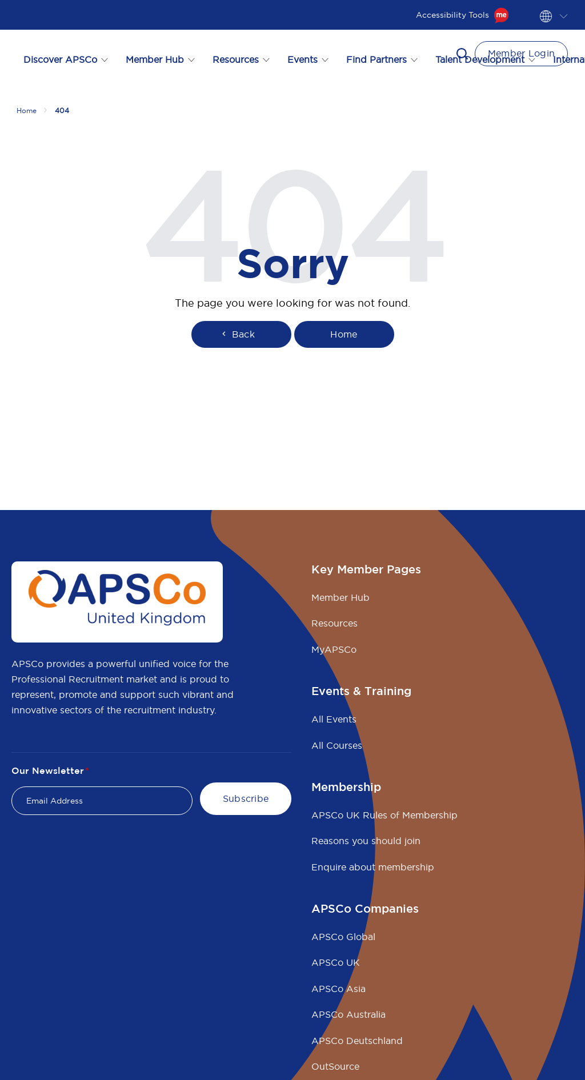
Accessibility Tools (462, 15)
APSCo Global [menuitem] (343, 936)
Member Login (521, 53)
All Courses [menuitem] (336, 745)
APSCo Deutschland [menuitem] (357, 1040)
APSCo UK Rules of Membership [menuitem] (384, 815)
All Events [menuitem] (333, 719)
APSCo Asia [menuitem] (338, 988)
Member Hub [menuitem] (340, 597)
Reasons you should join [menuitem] (365, 840)
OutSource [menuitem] (335, 1066)
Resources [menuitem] (334, 623)
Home (343, 334)
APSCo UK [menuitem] (335, 962)
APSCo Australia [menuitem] (348, 1014)
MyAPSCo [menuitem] (333, 649)
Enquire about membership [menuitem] (372, 867)
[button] (462, 53)
